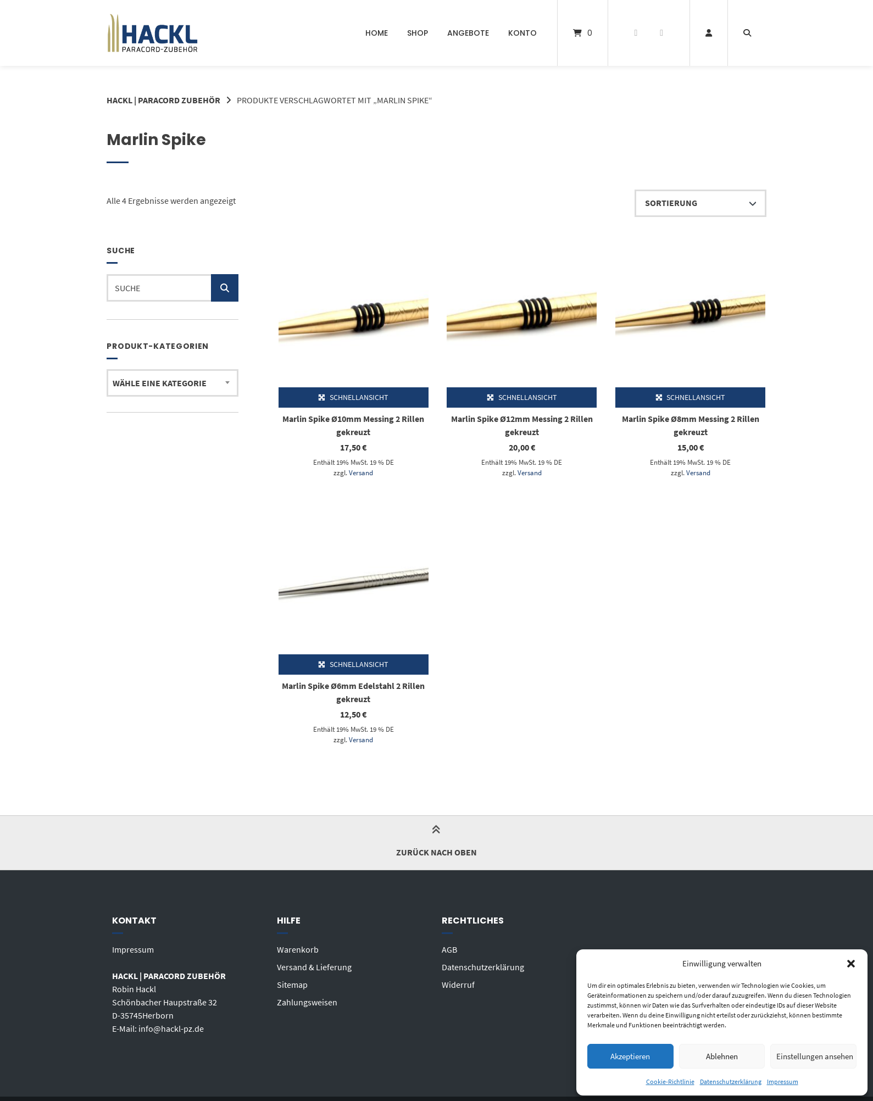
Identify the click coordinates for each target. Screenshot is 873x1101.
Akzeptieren (630, 1056)
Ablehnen (722, 1056)
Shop (417, 32)
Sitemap (292, 984)
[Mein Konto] (708, 33)
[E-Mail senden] (662, 33)
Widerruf (458, 984)
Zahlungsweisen (307, 1002)
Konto (522, 32)
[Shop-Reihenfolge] (700, 203)
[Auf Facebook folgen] (636, 33)
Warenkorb (298, 949)
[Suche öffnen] (747, 33)
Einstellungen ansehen (814, 1056)
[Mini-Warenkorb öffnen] (583, 33)
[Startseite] (152, 33)
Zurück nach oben (436, 842)
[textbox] (172, 383)
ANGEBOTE (468, 32)
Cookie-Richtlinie (670, 1081)
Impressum (782, 1081)
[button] (851, 963)
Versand (361, 472)
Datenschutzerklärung (730, 1081)
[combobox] (172, 383)
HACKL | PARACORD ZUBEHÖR (163, 99)
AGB (449, 949)
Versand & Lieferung (314, 966)
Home (376, 32)
